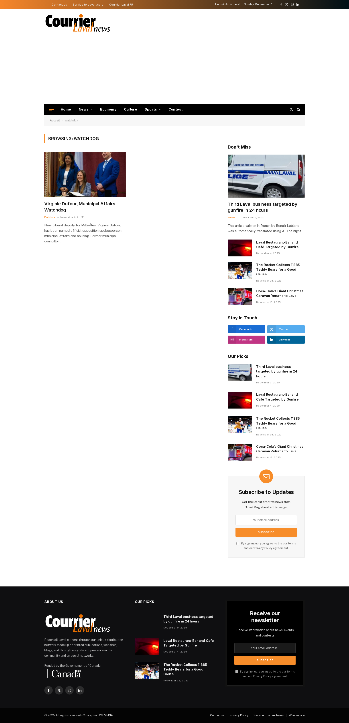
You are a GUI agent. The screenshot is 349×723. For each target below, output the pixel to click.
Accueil (55, 120)
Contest (175, 109)
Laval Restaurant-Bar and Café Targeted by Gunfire (277, 244)
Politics (49, 217)
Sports (151, 109)
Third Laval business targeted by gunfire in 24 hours (262, 207)
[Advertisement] (174, 70)
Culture (130, 109)
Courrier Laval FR (121, 4)
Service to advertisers (88, 4)
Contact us (59, 4)
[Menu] (51, 110)
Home (66, 109)
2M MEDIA (106, 715)
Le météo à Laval (227, 4)
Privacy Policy (263, 548)
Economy (108, 109)
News (84, 109)
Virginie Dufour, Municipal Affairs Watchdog (79, 206)
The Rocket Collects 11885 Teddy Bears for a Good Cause (278, 269)
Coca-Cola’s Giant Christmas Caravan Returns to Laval (280, 293)
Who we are (297, 715)
